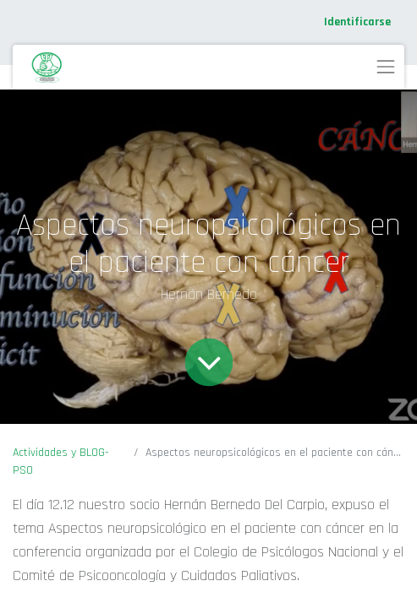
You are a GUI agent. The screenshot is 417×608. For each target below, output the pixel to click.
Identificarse (357, 22)
